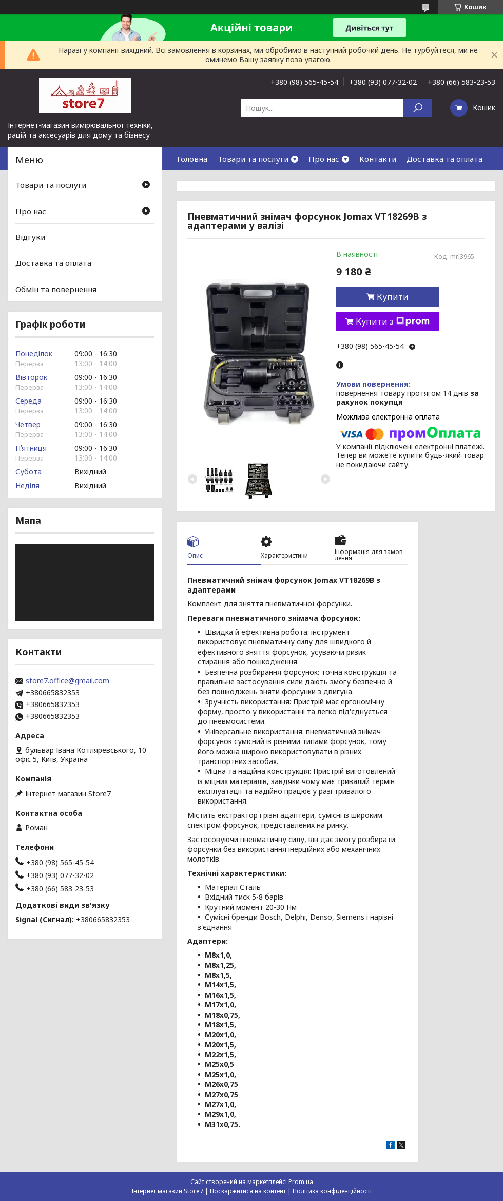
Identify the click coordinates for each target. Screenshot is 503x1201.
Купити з (393, 321)
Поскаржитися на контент (248, 1191)
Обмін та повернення (55, 288)
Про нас (323, 159)
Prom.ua (300, 1181)
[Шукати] (417, 108)
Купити (393, 296)
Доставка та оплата (444, 159)
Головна (192, 159)
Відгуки (30, 237)
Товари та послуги (253, 159)
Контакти (377, 159)
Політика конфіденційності (332, 1191)
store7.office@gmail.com (67, 680)
